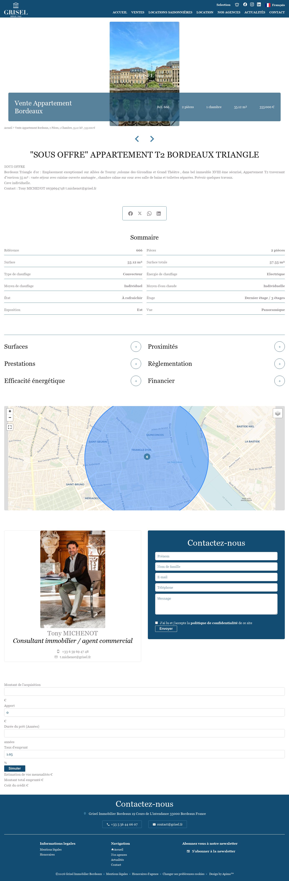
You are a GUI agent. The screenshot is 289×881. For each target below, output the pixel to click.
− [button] (10, 418)
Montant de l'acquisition (22, 685)
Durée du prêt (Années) (21, 726)
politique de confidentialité (214, 623)
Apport (9, 705)
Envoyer (166, 628)
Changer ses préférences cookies (183, 874)
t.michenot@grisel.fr (75, 657)
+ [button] (10, 412)
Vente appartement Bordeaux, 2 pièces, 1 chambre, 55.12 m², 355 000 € (55, 127)
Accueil (8, 127)
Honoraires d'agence (145, 874)
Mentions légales (117, 874)
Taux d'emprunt (16, 747)
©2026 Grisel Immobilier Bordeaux (79, 874)
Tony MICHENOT (72, 633)
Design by (221, 874)
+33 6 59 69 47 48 (75, 651)
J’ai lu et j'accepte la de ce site (206, 623)
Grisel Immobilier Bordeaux (110, 813)
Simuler (15, 768)
